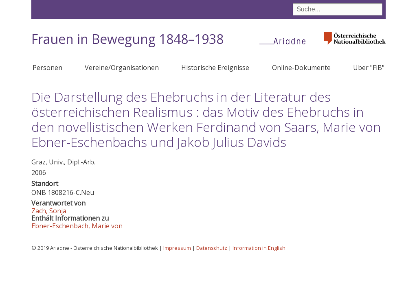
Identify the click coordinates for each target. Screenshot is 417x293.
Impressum (177, 247)
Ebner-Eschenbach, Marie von (77, 225)
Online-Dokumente (301, 67)
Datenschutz (211, 247)
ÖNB (38, 192)
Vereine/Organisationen (122, 67)
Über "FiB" (368, 67)
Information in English (259, 247)
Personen (47, 67)
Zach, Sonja (48, 210)
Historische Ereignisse (215, 67)
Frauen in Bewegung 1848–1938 (127, 39)
